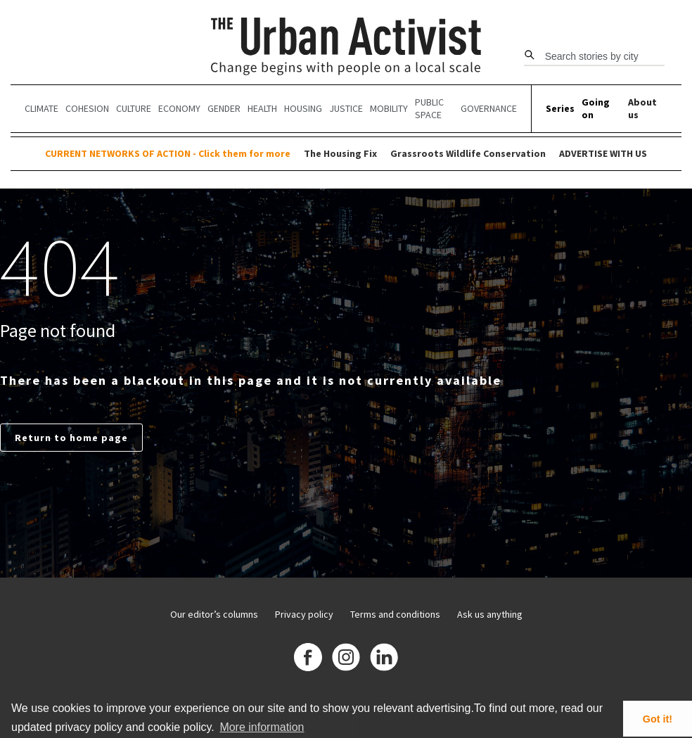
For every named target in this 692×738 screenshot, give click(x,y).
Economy (179, 108)
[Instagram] (346, 659)
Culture (133, 108)
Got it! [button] (657, 719)
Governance (489, 108)
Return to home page (71, 437)
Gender (224, 108)
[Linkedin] (384, 659)
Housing (303, 108)
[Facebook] (308, 659)
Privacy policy (304, 614)
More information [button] (261, 727)
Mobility (389, 108)
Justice (346, 108)
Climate (41, 108)
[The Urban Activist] (346, 47)
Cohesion (87, 108)
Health (262, 108)
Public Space (429, 108)
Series (560, 108)
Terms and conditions (395, 614)
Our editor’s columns (214, 614)
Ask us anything (490, 614)
